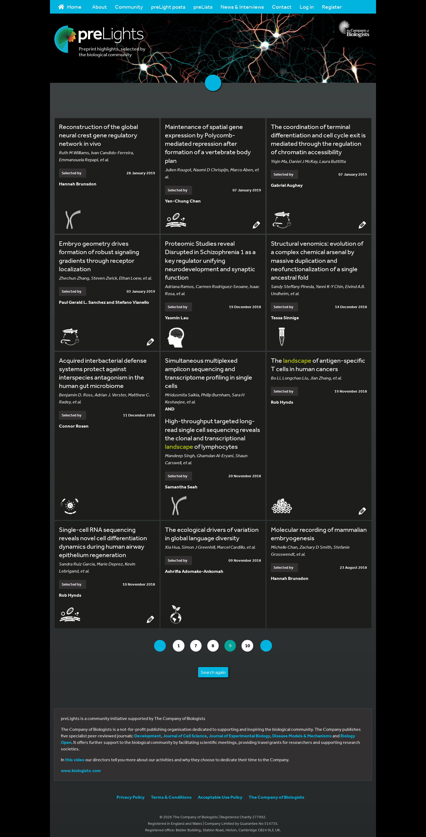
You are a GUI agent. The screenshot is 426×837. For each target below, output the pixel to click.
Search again (213, 669)
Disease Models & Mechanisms (302, 733)
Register (332, 7)
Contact (282, 7)
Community (129, 7)
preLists (202, 7)
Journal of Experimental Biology (239, 733)
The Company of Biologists (276, 794)
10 (252, 643)
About (99, 7)
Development (147, 733)
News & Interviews (242, 7)
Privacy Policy (131, 794)
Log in (307, 7)
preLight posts (168, 7)
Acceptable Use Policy (220, 794)
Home (70, 7)
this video (74, 757)
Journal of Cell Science (185, 733)
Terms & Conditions (171, 794)
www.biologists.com (81, 767)
